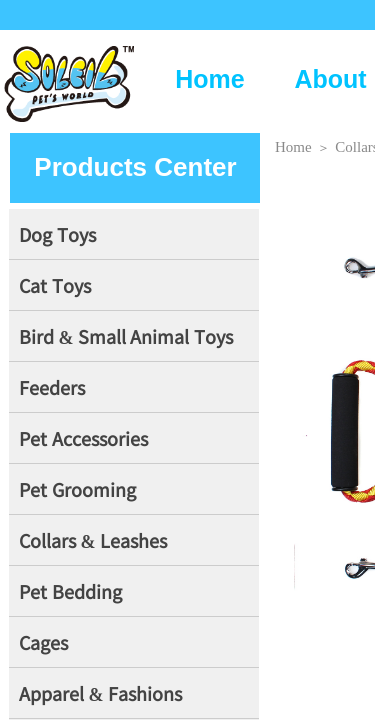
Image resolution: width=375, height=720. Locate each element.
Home (209, 79)
